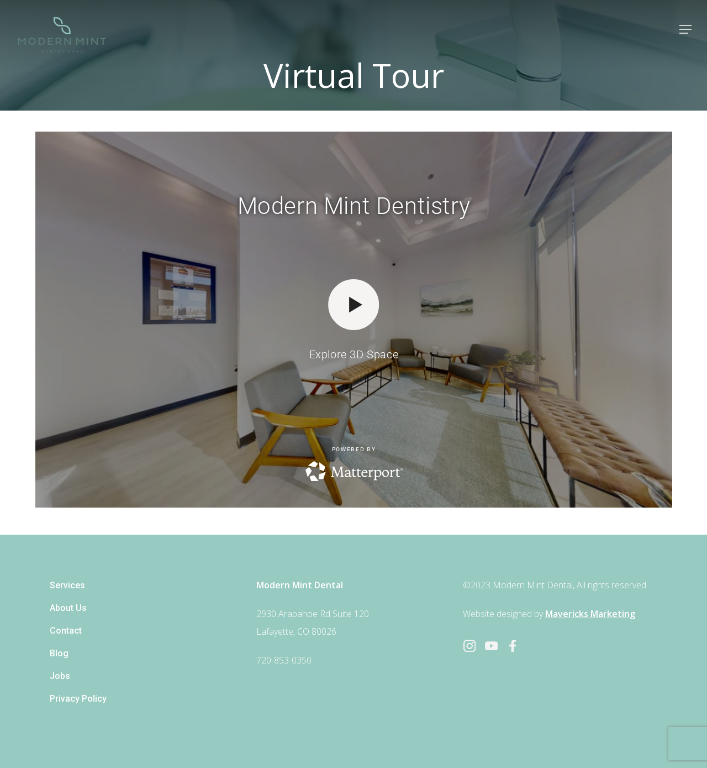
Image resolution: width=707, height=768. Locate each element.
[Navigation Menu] (685, 29)
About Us (68, 608)
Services (67, 585)
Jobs (60, 676)
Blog (59, 653)
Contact (66, 630)
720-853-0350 (284, 660)
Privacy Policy (78, 698)
